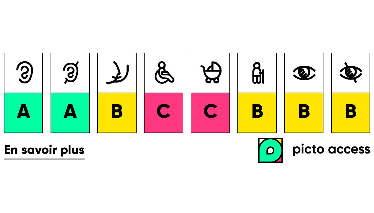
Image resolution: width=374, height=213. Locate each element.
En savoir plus (44, 150)
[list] (187, 93)
